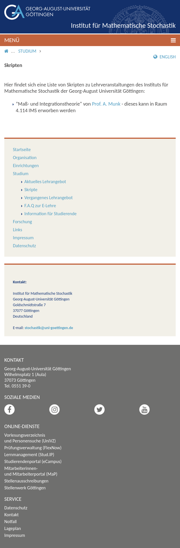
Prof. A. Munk (106, 104)
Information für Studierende (50, 213)
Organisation (24, 157)
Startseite (22, 149)
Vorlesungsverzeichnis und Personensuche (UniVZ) (30, 438)
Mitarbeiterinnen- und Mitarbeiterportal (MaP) (30, 471)
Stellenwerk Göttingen (25, 487)
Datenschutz (24, 245)
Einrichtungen (26, 165)
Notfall (10, 521)
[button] (90, 40)
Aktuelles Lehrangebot (45, 181)
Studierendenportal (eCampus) (33, 461)
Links (17, 229)
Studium (27, 51)
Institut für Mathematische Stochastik (123, 25)
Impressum (23, 237)
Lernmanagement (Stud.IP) (29, 454)
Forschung (22, 221)
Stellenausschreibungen (26, 481)
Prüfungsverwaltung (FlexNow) (33, 447)
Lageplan (12, 528)
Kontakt (11, 514)
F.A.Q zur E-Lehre (40, 205)
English (164, 57)
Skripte (30, 189)
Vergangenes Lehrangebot (48, 197)
